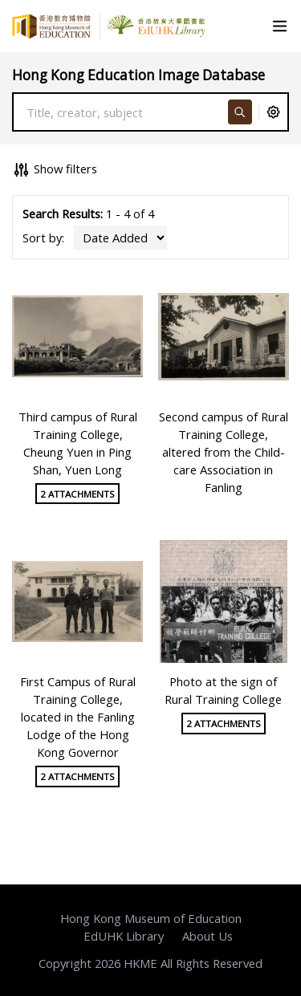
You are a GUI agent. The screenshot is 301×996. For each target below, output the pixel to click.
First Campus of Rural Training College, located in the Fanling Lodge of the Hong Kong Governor (78, 717)
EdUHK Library (123, 936)
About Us (207, 936)
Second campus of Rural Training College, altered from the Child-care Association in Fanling (223, 452)
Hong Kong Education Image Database (138, 75)
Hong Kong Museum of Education (151, 918)
